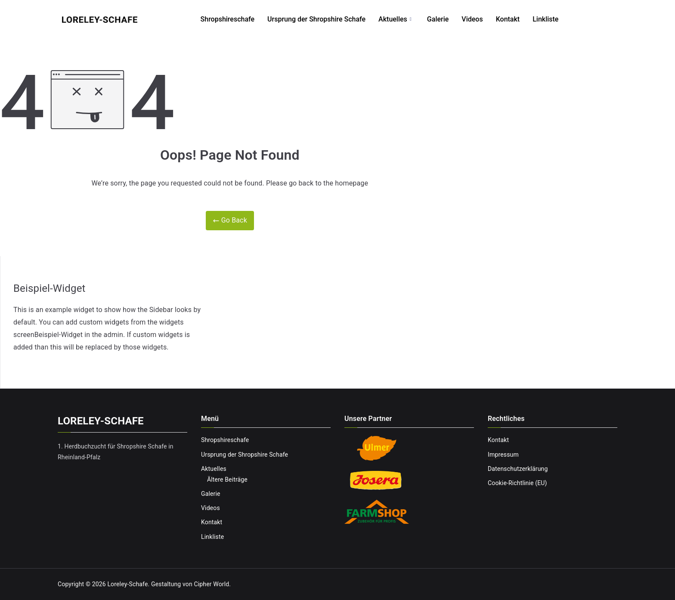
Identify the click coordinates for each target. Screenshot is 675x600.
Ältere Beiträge (227, 479)
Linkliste (545, 19)
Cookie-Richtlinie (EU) (517, 482)
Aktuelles (395, 19)
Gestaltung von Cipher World (190, 584)
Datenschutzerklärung (518, 468)
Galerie (438, 19)
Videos (472, 19)
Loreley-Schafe (127, 584)
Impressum (503, 454)
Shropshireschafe (228, 19)
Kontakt (508, 19)
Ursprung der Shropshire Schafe (316, 19)
